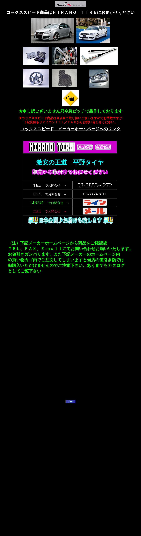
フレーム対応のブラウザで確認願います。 (70, 187)
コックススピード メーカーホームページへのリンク (70, 129)
